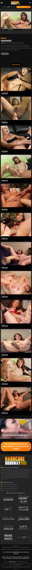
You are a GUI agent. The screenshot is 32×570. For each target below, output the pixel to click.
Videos (7, 557)
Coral (2, 266)
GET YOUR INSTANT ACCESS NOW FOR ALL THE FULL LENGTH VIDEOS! (16, 446)
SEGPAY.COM (12, 561)
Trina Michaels (4, 92)
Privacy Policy (26, 557)
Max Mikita (3, 121)
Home (3, 557)
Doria (2, 353)
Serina (2, 411)
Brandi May (3, 208)
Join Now (23, 7)
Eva (2, 179)
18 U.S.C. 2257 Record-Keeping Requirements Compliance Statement (16, 552)
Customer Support (7, 558)
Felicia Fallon (4, 150)
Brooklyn (3, 237)
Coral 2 (3, 295)
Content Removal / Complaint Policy (20, 558)
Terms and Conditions (17, 557)
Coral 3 (3, 324)
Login (8, 7)
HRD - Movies (5, 53)
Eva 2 (2, 382)
